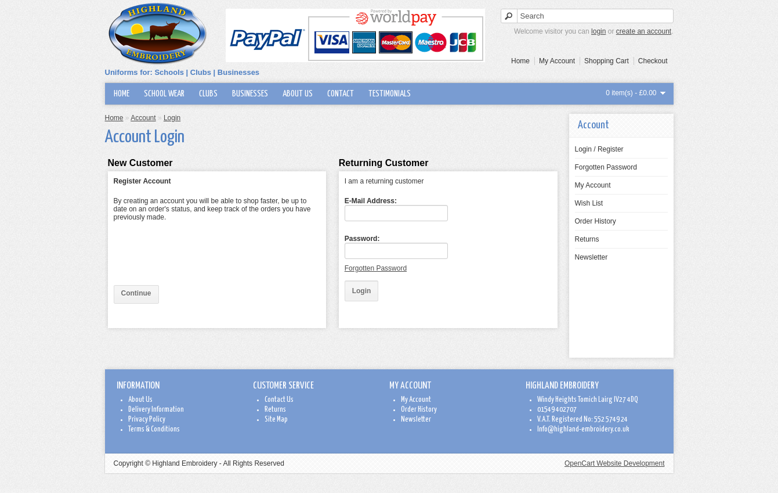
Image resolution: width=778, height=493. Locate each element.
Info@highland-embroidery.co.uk (583, 429)
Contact (340, 93)
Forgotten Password (606, 167)
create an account (643, 31)
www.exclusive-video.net (25, 489)
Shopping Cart (606, 61)
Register (611, 149)
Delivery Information (156, 409)
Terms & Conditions (154, 429)
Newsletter (591, 257)
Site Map (276, 419)
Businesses (250, 93)
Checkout (653, 61)
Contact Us (279, 400)
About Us (298, 93)
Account (143, 118)
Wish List (589, 203)
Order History (595, 221)
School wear (164, 93)
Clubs (208, 93)
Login (583, 149)
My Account (557, 61)
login (598, 31)
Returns (587, 239)
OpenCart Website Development (614, 463)
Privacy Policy (146, 419)
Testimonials (389, 93)
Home (520, 61)
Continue (136, 293)
